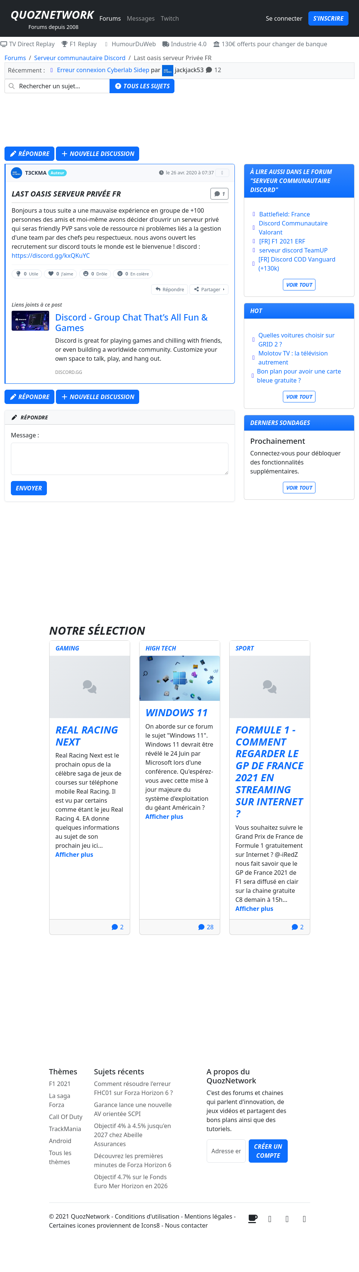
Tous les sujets (142, 86)
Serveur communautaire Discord (79, 58)
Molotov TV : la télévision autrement (293, 357)
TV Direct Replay (27, 44)
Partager (207, 289)
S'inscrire (328, 18)
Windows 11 (177, 712)
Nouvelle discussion (97, 154)
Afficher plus (74, 854)
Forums (110, 18)
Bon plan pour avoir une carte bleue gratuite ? (299, 375)
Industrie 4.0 (184, 44)
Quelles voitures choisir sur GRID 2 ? (296, 339)
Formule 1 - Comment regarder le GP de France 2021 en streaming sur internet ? (269, 771)
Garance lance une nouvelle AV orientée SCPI (133, 1109)
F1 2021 (60, 1084)
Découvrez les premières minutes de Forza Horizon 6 (132, 1160)
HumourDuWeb (129, 44)
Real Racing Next (87, 736)
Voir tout (299, 284)
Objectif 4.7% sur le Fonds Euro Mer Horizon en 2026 (131, 1181)
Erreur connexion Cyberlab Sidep (103, 70)
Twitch (170, 18)
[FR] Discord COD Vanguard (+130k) (296, 263)
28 (205, 927)
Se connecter (284, 18)
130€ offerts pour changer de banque (270, 44)
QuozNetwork (52, 14)
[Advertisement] (179, 121)
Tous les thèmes (60, 1157)
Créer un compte (268, 1151)
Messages (141, 18)
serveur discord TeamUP (293, 250)
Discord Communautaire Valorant (293, 227)
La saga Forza (60, 1100)
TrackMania (65, 1129)
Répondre (29, 154)
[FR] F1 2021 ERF (282, 241)
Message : (25, 435)
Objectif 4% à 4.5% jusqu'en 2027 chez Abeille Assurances (132, 1135)
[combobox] (57, 86)
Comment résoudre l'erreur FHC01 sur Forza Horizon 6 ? (133, 1088)
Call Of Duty (66, 1117)
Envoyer (29, 488)
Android (60, 1141)
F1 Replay (79, 44)
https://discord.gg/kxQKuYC (51, 255)
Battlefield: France (284, 214)
